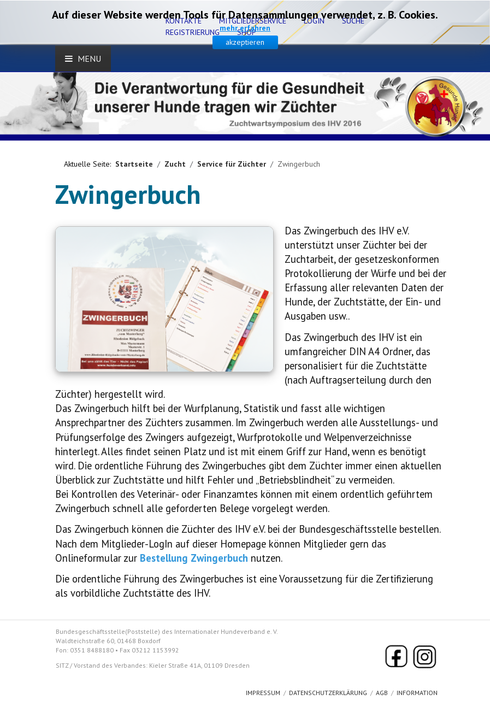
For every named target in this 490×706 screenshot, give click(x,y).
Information (417, 693)
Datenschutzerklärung (328, 693)
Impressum (263, 693)
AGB (382, 693)
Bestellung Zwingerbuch (194, 557)
